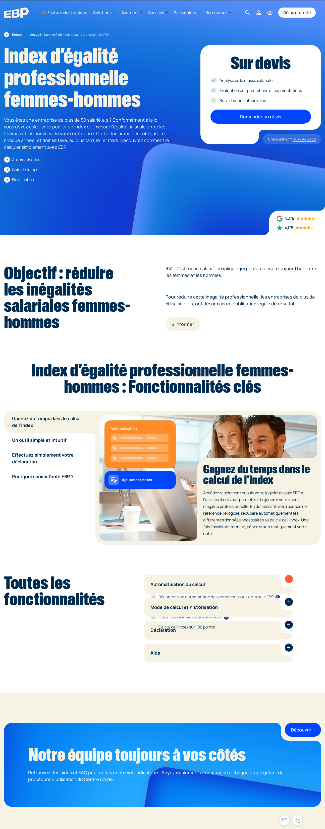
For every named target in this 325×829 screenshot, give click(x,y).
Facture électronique (67, 12)
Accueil (35, 34)
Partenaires (186, 12)
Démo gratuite (297, 12)
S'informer (183, 324)
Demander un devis (260, 117)
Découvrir (303, 730)
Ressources (218, 12)
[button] (289, 579)
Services (158, 12)
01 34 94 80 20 (304, 139)
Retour (13, 34)
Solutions (104, 12)
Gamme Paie (53, 34)
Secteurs (131, 12)
